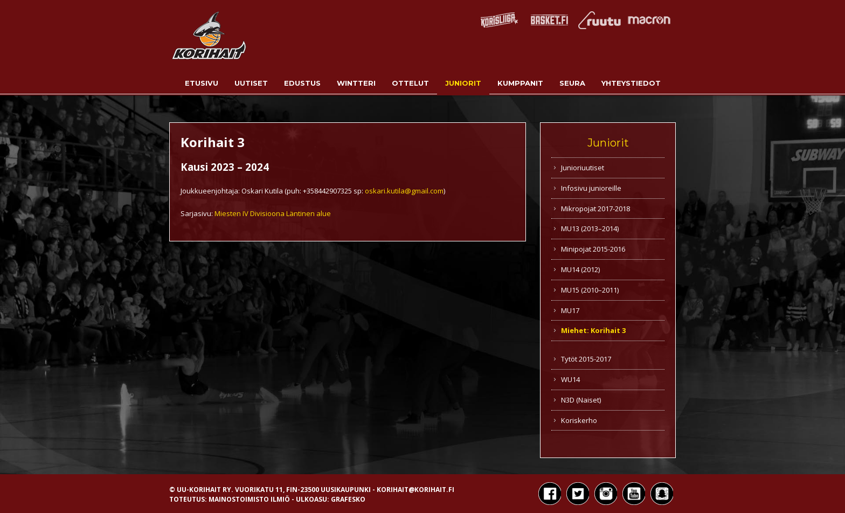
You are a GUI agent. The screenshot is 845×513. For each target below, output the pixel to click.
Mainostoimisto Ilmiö (249, 499)
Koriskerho (579, 420)
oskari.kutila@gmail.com (404, 191)
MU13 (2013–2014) (590, 228)
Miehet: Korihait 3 (593, 330)
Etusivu (201, 83)
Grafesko (348, 499)
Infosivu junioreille (591, 188)
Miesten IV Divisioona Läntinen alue (272, 213)
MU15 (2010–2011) (590, 290)
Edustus (302, 83)
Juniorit (463, 83)
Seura (572, 83)
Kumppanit (520, 83)
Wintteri (356, 83)
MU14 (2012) (580, 269)
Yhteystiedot (631, 83)
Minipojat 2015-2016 (593, 249)
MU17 (570, 310)
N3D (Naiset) (581, 400)
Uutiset (251, 83)
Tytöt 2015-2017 (586, 359)
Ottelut (410, 83)
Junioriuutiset (582, 167)
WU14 (570, 379)
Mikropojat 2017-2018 (595, 208)
